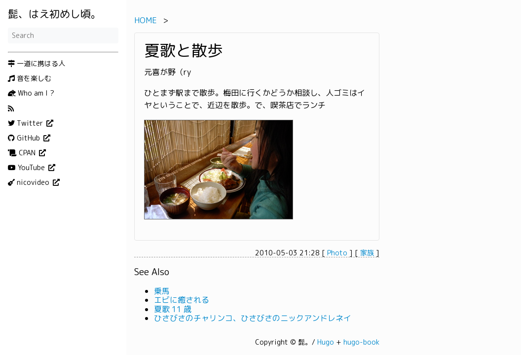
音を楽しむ (29, 78)
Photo (337, 252)
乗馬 (162, 290)
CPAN (22, 153)
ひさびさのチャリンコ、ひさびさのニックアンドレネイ (252, 318)
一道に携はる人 (36, 64)
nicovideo (29, 182)
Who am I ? (31, 93)
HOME (145, 20)
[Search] (63, 35)
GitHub (25, 138)
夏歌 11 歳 (172, 309)
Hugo (325, 342)
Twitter (26, 123)
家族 (367, 252)
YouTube (27, 168)
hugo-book (361, 342)
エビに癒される (181, 299)
